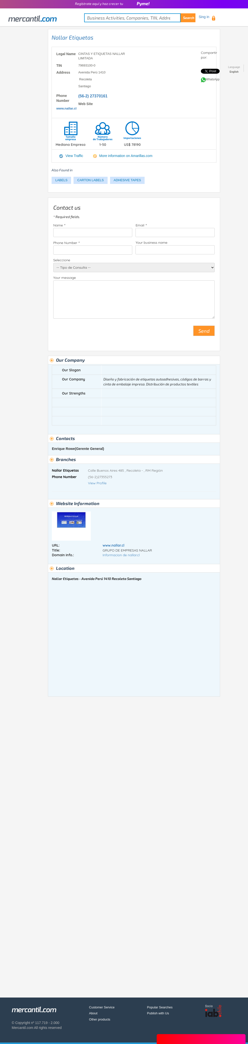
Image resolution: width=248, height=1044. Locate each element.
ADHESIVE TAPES (127, 180)
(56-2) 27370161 (92, 96)
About (93, 1013)
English (234, 71)
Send (204, 331)
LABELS (61, 180)
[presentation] (90, 332)
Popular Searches (159, 1007)
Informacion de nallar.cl (121, 555)
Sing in (204, 17)
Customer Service (101, 1007)
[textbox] (139, 17)
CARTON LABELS (90, 180)
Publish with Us (158, 1013)
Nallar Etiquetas (73, 37)
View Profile (97, 483)
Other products (99, 1019)
